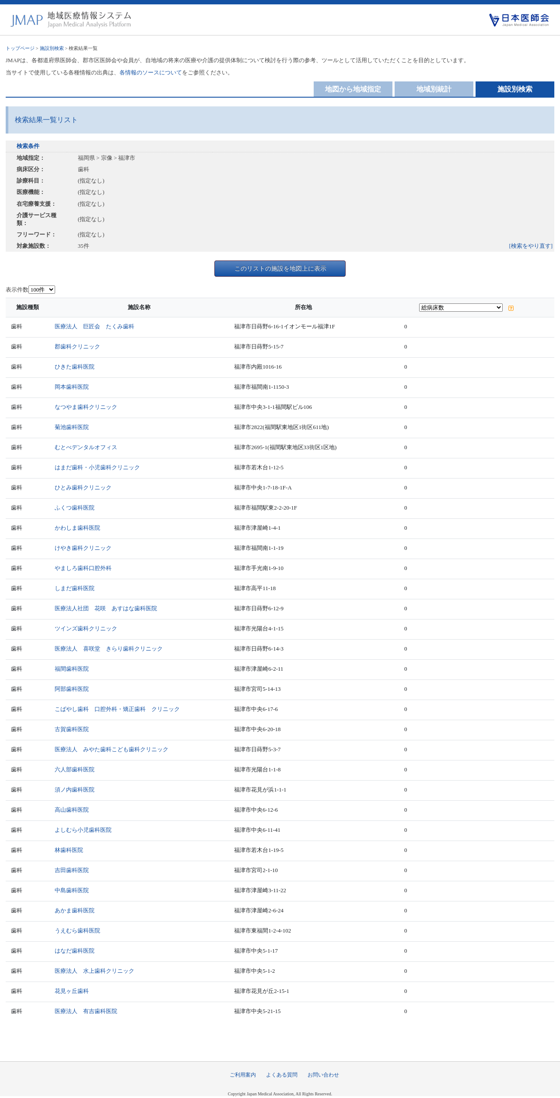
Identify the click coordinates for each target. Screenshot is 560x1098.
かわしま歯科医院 (77, 527)
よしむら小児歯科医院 (83, 830)
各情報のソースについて (150, 72)
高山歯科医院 (72, 809)
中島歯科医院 (72, 890)
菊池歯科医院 (72, 427)
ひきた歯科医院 (74, 366)
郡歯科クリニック (77, 346)
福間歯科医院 (72, 668)
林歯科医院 (69, 850)
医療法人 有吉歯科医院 (86, 1011)
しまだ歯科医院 (74, 588)
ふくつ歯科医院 (74, 507)
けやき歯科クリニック (83, 548)
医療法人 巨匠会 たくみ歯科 (94, 326)
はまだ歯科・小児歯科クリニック (97, 467)
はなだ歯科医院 (74, 950)
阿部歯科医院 (72, 689)
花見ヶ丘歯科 (72, 991)
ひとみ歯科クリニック (83, 487)
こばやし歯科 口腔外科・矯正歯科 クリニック (117, 709)
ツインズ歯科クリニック (86, 628)
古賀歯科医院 (72, 729)
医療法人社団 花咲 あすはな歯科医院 (106, 608)
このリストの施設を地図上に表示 (280, 268)
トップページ (20, 48)
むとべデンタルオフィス (86, 447)
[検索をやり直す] (531, 246)
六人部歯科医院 (74, 769)
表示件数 (17, 289)
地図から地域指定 (353, 89)
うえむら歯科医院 (77, 930)
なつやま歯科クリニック (86, 407)
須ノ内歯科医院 (74, 789)
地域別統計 (434, 89)
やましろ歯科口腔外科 (83, 568)
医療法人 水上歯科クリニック (94, 971)
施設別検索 (52, 48)
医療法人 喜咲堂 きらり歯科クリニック (109, 648)
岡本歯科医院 (72, 387)
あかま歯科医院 (74, 910)
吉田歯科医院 (72, 870)
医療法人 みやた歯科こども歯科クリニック (111, 749)
